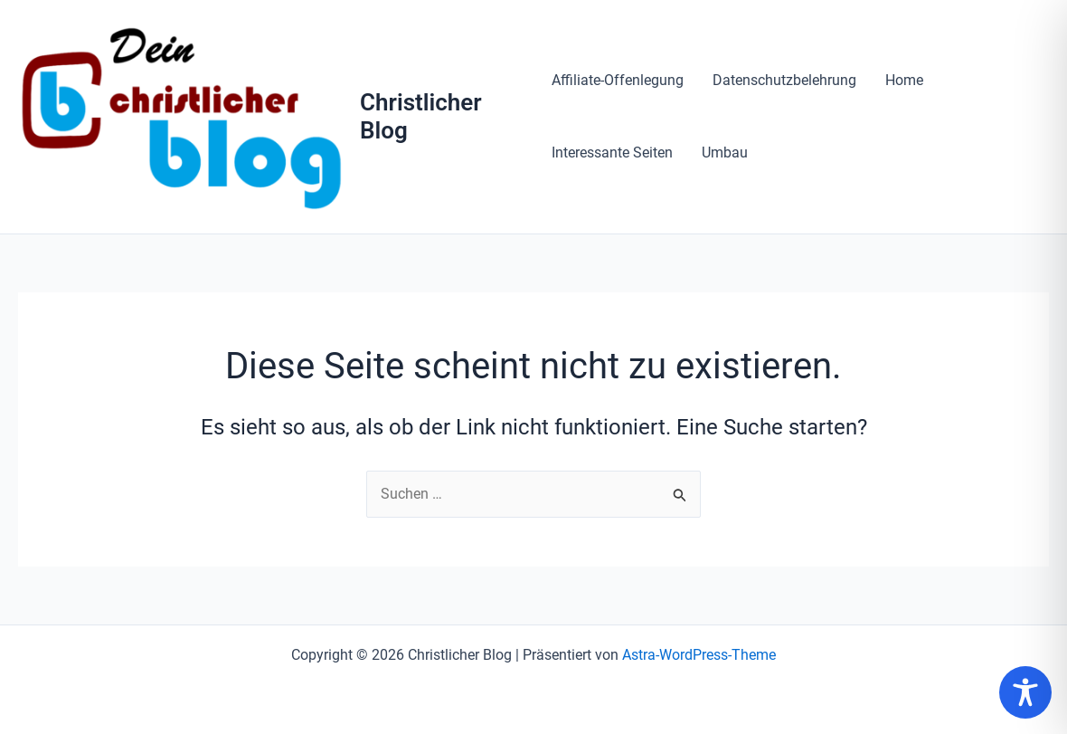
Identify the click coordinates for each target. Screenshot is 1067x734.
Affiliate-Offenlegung (618, 80)
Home (904, 80)
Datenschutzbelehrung (784, 80)
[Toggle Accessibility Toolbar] (1025, 692)
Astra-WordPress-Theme (699, 654)
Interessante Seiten (612, 152)
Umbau (725, 152)
